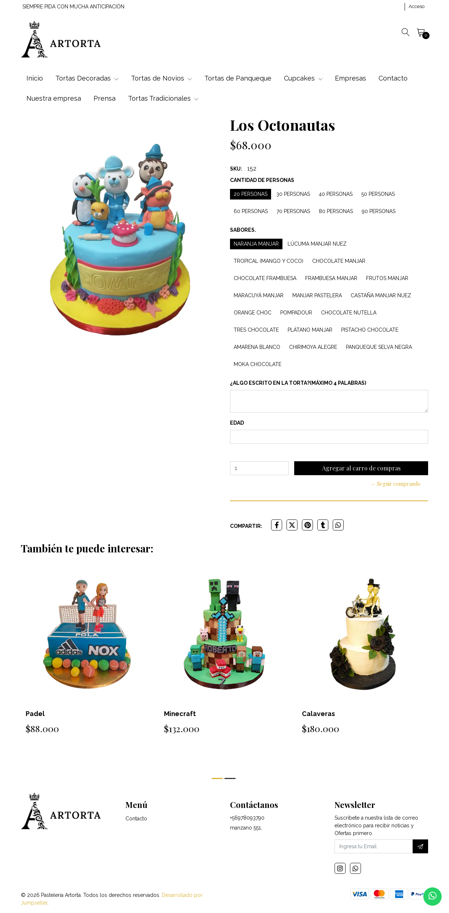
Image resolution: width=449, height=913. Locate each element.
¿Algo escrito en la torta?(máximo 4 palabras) (298, 383)
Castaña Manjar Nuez (381, 295)
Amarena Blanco (257, 347)
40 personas (336, 194)
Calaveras (318, 714)
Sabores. (243, 230)
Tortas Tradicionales (163, 98)
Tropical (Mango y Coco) (268, 261)
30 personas (293, 194)
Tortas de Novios (161, 78)
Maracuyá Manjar (259, 295)
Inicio (34, 78)
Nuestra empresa (53, 98)
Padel (35, 714)
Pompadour (296, 313)
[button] (217, 778)
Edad (237, 423)
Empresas (350, 78)
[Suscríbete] (420, 847)
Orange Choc (252, 313)
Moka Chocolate (257, 364)
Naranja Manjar (256, 244)
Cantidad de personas (262, 180)
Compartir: (246, 526)
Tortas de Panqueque (237, 78)
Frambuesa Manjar (331, 278)
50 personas (378, 194)
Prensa (105, 98)
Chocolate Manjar (338, 261)
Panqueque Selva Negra (379, 347)
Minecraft (180, 714)
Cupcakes (303, 78)
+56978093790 (247, 818)
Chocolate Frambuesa (265, 278)
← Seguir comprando (395, 483)
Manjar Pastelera (317, 295)
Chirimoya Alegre (313, 347)
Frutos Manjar (387, 278)
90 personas (378, 211)
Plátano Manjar (310, 330)
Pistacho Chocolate (369, 330)
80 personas (336, 211)
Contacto (393, 78)
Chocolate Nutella (348, 313)
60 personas (251, 211)
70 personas (293, 211)
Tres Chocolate (256, 330)
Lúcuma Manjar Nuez (317, 244)
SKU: (236, 169)
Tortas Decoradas (86, 78)
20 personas (250, 194)
